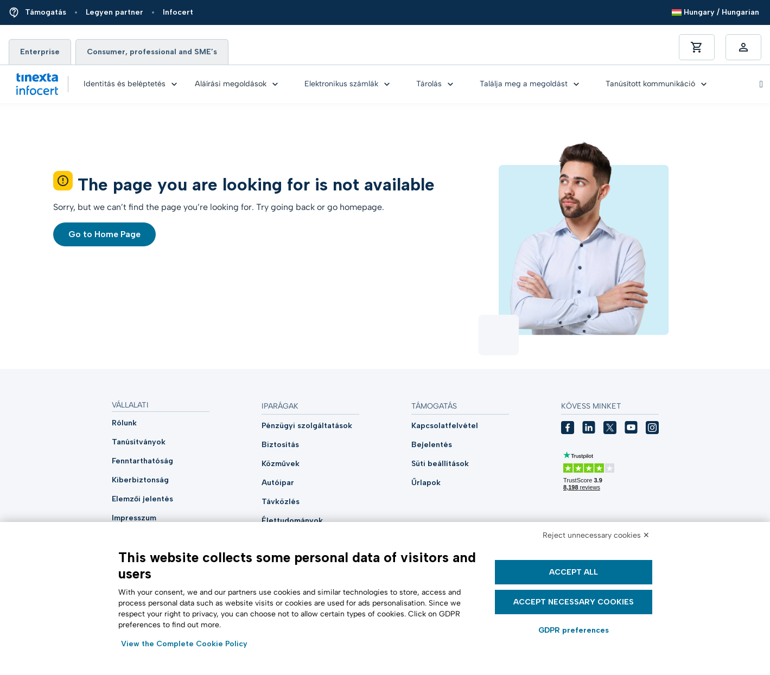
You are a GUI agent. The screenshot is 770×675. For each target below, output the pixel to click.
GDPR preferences (573, 630)
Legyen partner (114, 12)
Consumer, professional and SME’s (152, 51)
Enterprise (40, 51)
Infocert (178, 12)
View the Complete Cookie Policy (184, 643)
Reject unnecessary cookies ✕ (596, 535)
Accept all (573, 572)
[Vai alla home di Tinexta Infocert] (37, 84)
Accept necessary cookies (573, 602)
